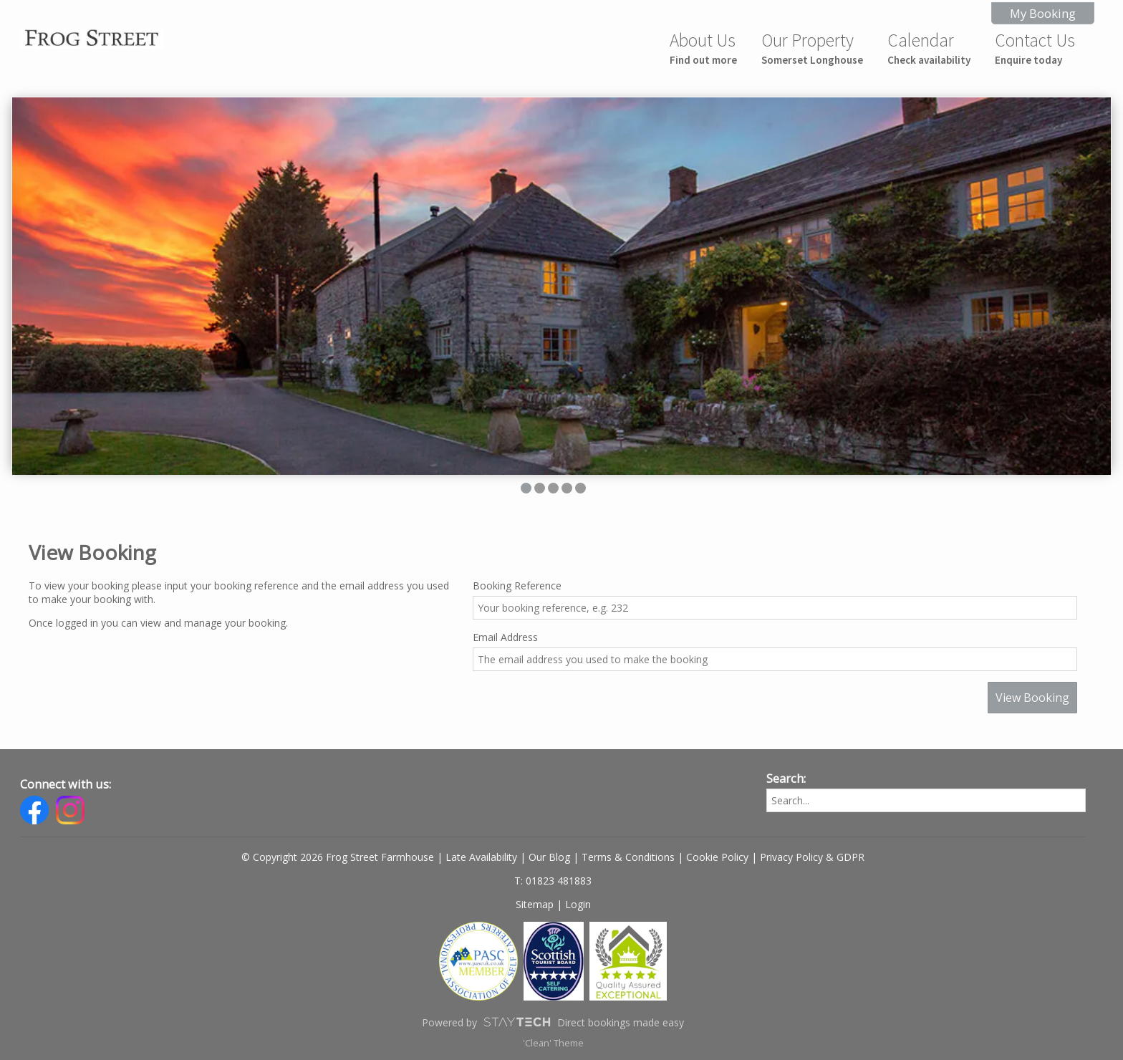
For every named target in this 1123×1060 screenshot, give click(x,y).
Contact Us (1035, 48)
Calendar (928, 48)
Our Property (812, 48)
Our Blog (549, 857)
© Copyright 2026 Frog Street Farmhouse (337, 857)
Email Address (505, 637)
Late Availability (481, 857)
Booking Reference (517, 585)
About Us (703, 48)
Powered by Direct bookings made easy (553, 1022)
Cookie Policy (717, 857)
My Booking (1043, 13)
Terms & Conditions (628, 857)
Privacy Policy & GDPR (812, 857)
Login (578, 904)
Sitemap (535, 904)
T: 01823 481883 (553, 880)
